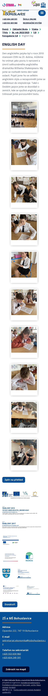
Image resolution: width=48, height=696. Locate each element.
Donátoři (10, 604)
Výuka (35, 29)
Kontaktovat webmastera (30, 683)
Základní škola (20, 29)
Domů (5, 29)
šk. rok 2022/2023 (20, 32)
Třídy (5, 32)
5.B (34, 32)
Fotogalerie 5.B (10, 35)
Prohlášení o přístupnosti (12, 685)
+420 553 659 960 (11, 653)
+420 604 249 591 (11, 657)
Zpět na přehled (14, 479)
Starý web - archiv (29, 685)
